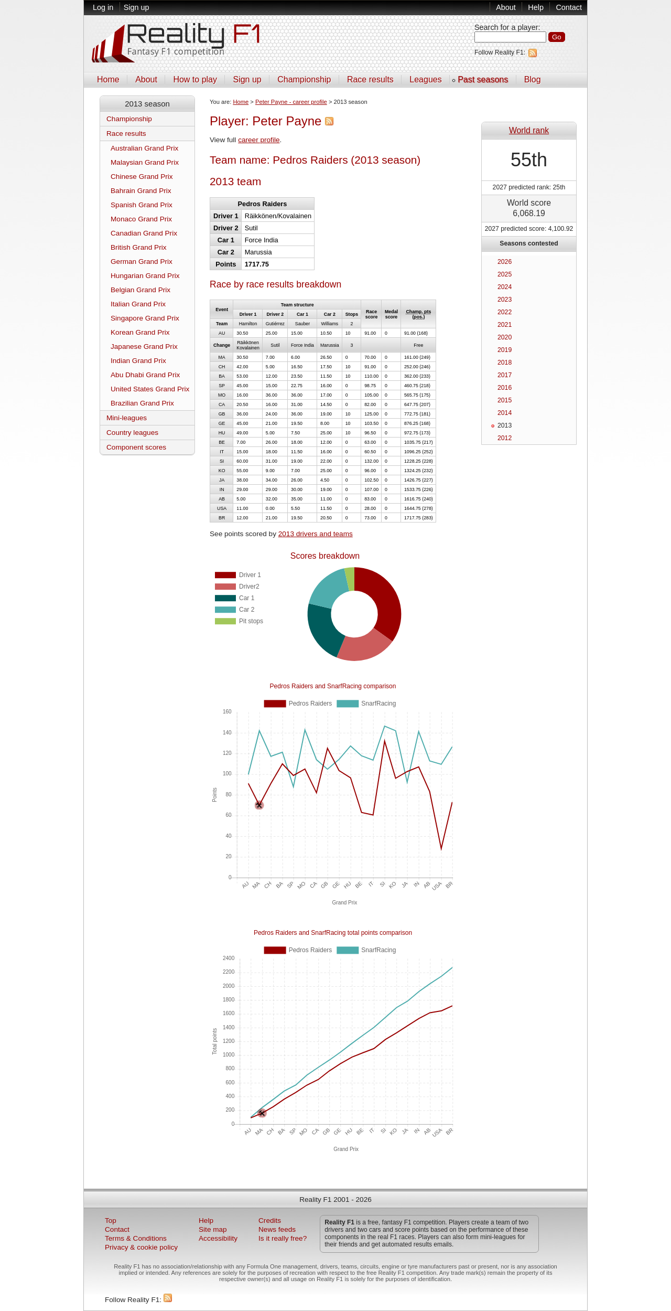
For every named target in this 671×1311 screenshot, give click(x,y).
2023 (504, 299)
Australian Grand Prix (144, 148)
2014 (504, 413)
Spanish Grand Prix (141, 205)
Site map (213, 1229)
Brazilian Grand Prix (142, 403)
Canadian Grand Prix (144, 233)
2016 (504, 387)
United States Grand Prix (150, 389)
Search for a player (506, 27)
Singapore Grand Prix (145, 318)
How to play (195, 79)
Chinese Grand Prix (142, 176)
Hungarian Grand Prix (145, 276)
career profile (258, 140)
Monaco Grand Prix (141, 219)
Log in (103, 7)
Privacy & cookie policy (141, 1247)
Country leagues (132, 432)
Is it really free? (282, 1238)
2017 (504, 375)
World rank (529, 130)
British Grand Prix (139, 247)
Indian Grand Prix (138, 361)
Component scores (136, 447)
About (506, 7)
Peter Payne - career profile (291, 102)
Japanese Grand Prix (144, 346)
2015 (504, 400)
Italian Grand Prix (138, 304)
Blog (532, 79)
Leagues (425, 79)
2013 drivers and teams (315, 534)
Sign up (136, 7)
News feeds (277, 1229)
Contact (569, 7)
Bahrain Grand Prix (141, 191)
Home (108, 79)
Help (536, 7)
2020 (504, 337)
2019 (504, 350)
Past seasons (483, 79)
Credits (269, 1220)
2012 (504, 438)
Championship (304, 79)
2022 (504, 312)
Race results (370, 79)
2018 (504, 362)
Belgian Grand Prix (140, 290)
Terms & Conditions (136, 1238)
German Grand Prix (141, 261)
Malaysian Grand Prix (145, 162)
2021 (504, 324)
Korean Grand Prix (140, 332)
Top (110, 1220)
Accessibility (218, 1238)
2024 (504, 287)
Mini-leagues (126, 418)
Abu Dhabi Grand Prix (145, 375)
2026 (504, 261)
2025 (504, 274)
